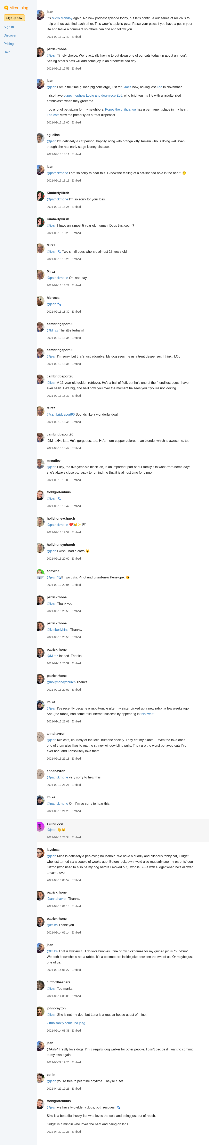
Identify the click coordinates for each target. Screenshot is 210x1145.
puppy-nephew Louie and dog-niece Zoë (98, 95)
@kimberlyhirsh (63, 635)
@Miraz (57, 330)
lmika (56, 707)
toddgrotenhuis (64, 497)
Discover (10, 35)
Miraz (56, 245)
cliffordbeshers (64, 988)
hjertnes (58, 297)
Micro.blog (18, 8)
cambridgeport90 (65, 324)
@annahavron (62, 904)
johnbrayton (61, 1014)
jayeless (58, 855)
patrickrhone (62, 49)
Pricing (9, 44)
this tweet (160, 719)
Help (7, 52)
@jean (57, 55)
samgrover (60, 829)
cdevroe (58, 576)
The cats (58, 115)
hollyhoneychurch (66, 524)
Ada (164, 87)
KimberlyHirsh (63, 193)
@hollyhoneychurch (66, 687)
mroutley (59, 466)
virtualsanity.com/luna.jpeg (71, 1028)
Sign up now (14, 17)
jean (55, 12)
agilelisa (58, 135)
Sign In (9, 27)
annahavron (61, 739)
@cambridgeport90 (66, 414)
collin (56, 1080)
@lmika (57, 930)
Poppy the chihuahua (125, 109)
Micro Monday (67, 18)
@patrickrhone (62, 173)
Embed (81, 36)
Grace (132, 87)
